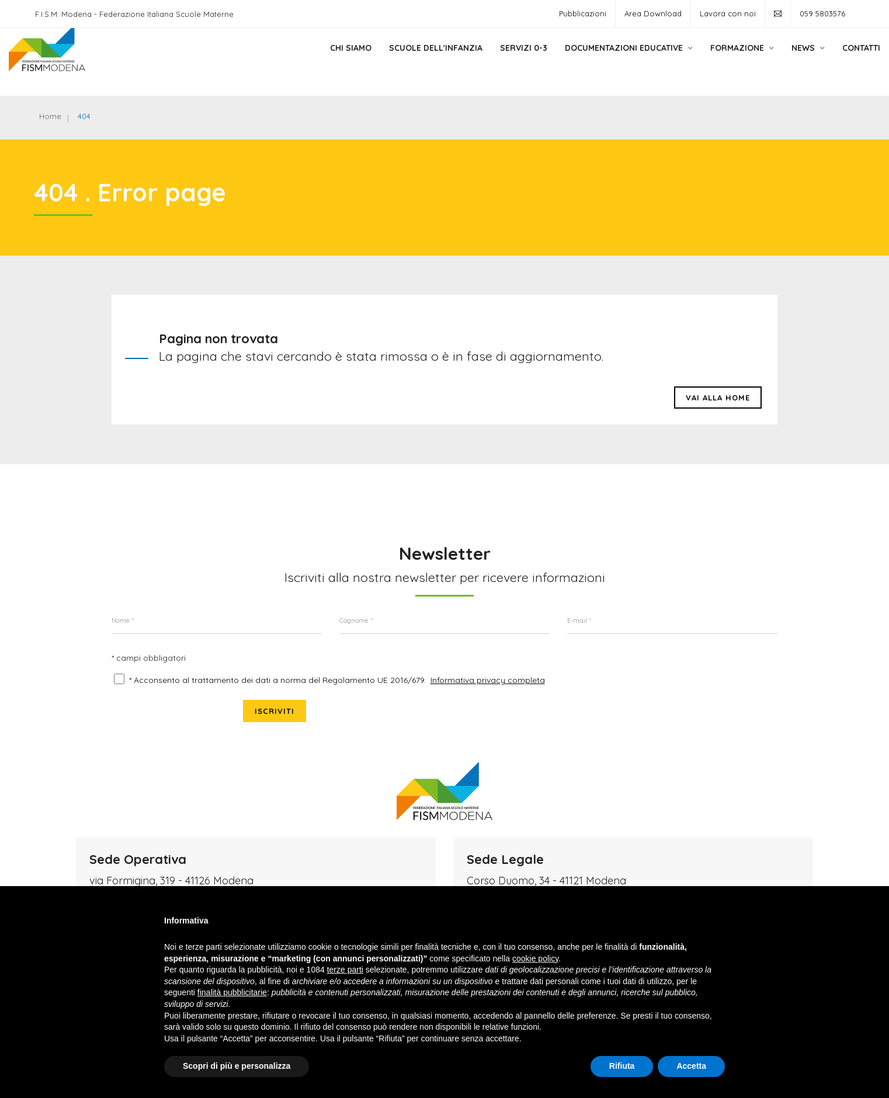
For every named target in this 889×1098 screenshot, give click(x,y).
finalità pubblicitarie (232, 992)
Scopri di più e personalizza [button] (236, 1066)
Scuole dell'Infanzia (400, 60)
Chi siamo (315, 60)
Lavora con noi (728, 13)
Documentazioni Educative (594, 60)
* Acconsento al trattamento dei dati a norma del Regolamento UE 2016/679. (277, 690)
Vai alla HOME (718, 403)
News (773, 60)
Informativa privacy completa (487, 690)
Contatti (826, 60)
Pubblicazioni (582, 13)
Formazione (707, 60)
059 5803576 (822, 13)
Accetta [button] (691, 1066)
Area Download (653, 13)
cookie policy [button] (535, 958)
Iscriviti (746, 677)
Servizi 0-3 (488, 60)
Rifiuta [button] (622, 1066)
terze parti (345, 969)
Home (52, 116)
